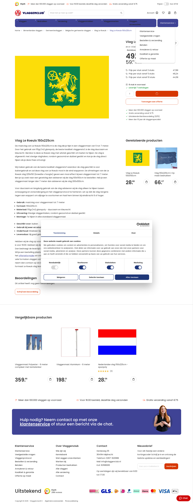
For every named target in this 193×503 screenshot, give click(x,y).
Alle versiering (62, 470)
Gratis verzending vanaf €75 (123, 4)
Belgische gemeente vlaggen (78, 28)
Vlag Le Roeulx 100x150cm (132, 172)
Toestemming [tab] (59, 233)
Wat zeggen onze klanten (68, 455)
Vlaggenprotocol (23, 455)
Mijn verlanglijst (163, 13)
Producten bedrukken (66, 462)
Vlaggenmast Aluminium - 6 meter (73, 362)
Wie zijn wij (61, 448)
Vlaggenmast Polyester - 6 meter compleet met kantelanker (31, 363)
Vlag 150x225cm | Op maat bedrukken (164, 172)
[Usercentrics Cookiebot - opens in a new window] (138, 224)
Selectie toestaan (96, 277)
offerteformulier (27, 253)
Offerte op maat (23, 473)
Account (150, 13)
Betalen (19, 462)
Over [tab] (133, 233)
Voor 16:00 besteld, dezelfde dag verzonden (86, 4)
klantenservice (35, 421)
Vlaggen (22, 22)
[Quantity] (130, 91)
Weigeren (61, 277)
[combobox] (86, 13)
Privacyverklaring (71, 498)
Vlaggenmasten (87, 22)
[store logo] (30, 13)
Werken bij (61, 459)
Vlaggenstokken (67, 22)
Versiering (49, 22)
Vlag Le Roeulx (100, 28)
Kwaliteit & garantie (24, 470)
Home (17, 28)
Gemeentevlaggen (54, 28)
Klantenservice (22, 448)
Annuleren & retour (24, 466)
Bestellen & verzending (26, 459)
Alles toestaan (132, 277)
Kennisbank (61, 452)
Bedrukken (35, 22)
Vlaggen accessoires (109, 22)
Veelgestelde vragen (25, 452)
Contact (60, 473)
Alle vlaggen (62, 466)
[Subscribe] (171, 464)
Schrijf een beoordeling (27, 289)
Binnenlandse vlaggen (32, 28)
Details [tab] (96, 233)
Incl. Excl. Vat (166, 3)
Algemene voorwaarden (54, 498)
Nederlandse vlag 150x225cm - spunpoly (113, 363)
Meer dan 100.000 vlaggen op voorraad (45, 4)
